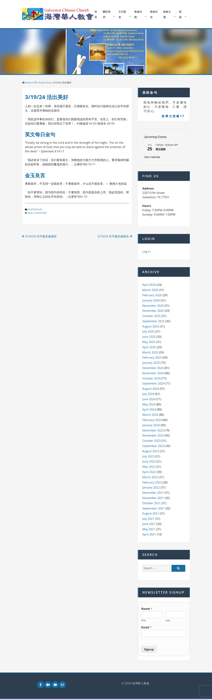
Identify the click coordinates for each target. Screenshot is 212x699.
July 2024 (148, 394)
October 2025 (151, 316)
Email (146, 627)
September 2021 (153, 508)
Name (146, 609)
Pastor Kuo (45, 82)
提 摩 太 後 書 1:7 (173, 116)
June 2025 (149, 337)
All (35, 82)
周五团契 (160, 149)
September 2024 (153, 383)
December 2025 (153, 306)
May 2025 (148, 342)
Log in (146, 251)
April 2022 (149, 472)
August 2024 (150, 389)
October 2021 (151, 503)
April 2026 (149, 285)
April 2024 (149, 409)
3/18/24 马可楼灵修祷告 (39, 236)
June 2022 (149, 461)
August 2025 (150, 326)
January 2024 (151, 425)
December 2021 (153, 493)
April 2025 (149, 347)
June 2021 (149, 524)
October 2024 (151, 378)
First (143, 620)
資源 (180, 14)
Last (168, 620)
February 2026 (152, 295)
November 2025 (153, 311)
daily (30, 212)
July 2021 (148, 519)
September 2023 (153, 446)
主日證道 (122, 14)
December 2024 (153, 368)
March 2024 (150, 415)
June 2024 (149, 399)
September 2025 (153, 321)
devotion (41, 212)
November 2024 (153, 373)
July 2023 (148, 456)
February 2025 (152, 357)
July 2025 (148, 331)
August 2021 (150, 513)
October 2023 (151, 441)
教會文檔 (167, 14)
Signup (149, 649)
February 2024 (152, 420)
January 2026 (151, 300)
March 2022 (150, 477)
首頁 (95, 14)
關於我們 (106, 14)
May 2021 (148, 529)
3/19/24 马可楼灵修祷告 (115, 236)
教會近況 (154, 14)
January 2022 (151, 487)
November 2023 (153, 435)
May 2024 (148, 404)
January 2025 (151, 363)
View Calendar (152, 157)
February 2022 (152, 482)
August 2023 (150, 451)
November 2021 (153, 498)
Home (28, 82)
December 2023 (153, 430)
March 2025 (150, 352)
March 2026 (150, 290)
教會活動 (138, 14)
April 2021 (149, 534)
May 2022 (148, 467)
